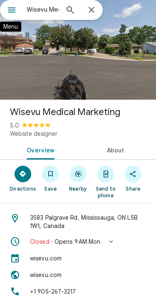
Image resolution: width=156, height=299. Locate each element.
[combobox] (43, 10)
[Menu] (11, 11)
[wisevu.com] (78, 258)
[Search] (70, 11)
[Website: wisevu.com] (78, 275)
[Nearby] (78, 178)
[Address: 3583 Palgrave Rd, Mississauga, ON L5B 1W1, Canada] (78, 221)
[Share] (133, 178)
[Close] (91, 10)
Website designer (33, 133)
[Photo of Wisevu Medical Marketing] (78, 50)
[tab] (39, 149)
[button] (78, 241)
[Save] (50, 178)
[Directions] (23, 178)
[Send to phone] (105, 181)
